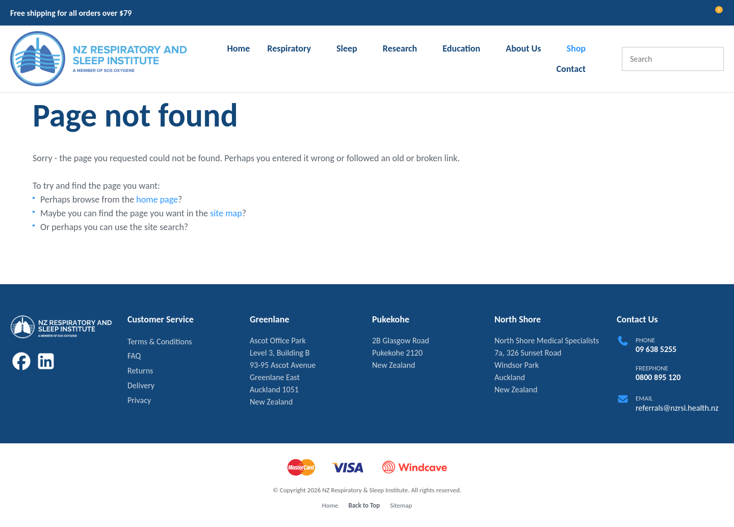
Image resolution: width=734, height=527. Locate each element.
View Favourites (694, 14)
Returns (140, 370)
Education (461, 48)
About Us (523, 48)
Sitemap (401, 505)
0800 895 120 (658, 377)
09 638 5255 (656, 349)
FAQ (134, 356)
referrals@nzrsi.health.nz (677, 408)
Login (675, 12)
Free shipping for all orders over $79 (71, 13)
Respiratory (289, 48)
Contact (571, 68)
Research (400, 48)
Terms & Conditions (159, 341)
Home (238, 48)
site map (226, 213)
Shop (576, 48)
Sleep (346, 48)
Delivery (140, 385)
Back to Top (364, 505)
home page (157, 199)
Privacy (139, 400)
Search (711, 59)
